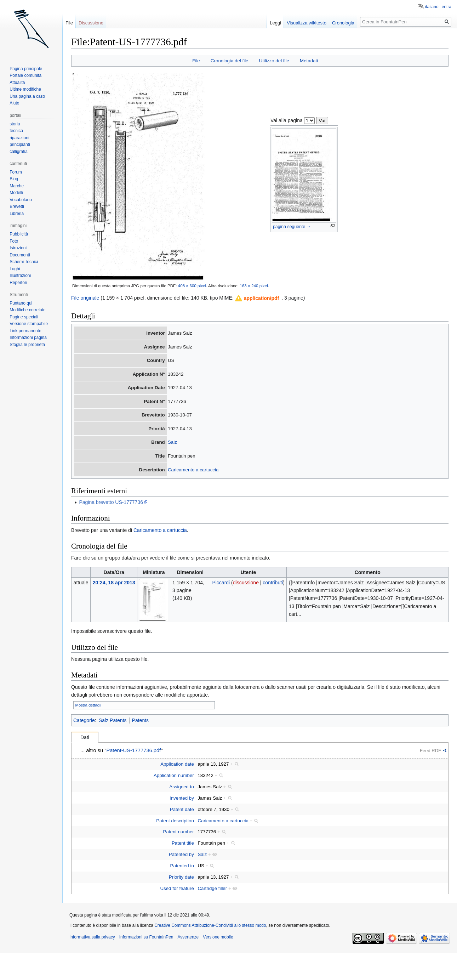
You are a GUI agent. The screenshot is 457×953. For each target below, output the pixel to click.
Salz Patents (113, 720)
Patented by (181, 854)
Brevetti (17, 206)
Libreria (17, 213)
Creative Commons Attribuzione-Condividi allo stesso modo (210, 925)
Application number (174, 775)
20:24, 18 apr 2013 (114, 582)
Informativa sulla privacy (92, 937)
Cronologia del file (229, 60)
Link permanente (25, 330)
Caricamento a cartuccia (193, 469)
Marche (17, 185)
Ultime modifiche (25, 89)
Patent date (182, 809)
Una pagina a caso (27, 96)
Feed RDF (430, 750)
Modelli (16, 192)
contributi (273, 582)
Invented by (182, 798)
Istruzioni (18, 247)
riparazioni (19, 137)
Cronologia (343, 22)
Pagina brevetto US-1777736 (111, 502)
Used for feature (177, 888)
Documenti (20, 255)
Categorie (84, 720)
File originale (85, 298)
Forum (16, 172)
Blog (14, 178)
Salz (172, 442)
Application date (177, 764)
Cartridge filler (212, 888)
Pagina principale (26, 68)
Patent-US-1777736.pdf (133, 750)
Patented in (182, 865)
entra (446, 6)
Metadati (309, 60)
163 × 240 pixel (254, 285)
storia (15, 123)
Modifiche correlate (27, 309)
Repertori (18, 282)
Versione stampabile (29, 323)
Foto (14, 241)
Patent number (178, 831)
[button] (257, 298)
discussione (246, 582)
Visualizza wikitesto (306, 22)
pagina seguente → (292, 226)
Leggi (275, 22)
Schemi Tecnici (24, 261)
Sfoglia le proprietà (27, 344)
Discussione (91, 22)
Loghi (15, 268)
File (196, 60)
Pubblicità (19, 234)
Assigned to (181, 786)
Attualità (17, 82)
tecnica (16, 130)
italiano (432, 6)
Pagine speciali (24, 316)
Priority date (181, 877)
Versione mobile (218, 937)
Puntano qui (21, 303)
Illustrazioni (20, 275)
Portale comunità (25, 75)
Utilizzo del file (274, 60)
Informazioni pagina (28, 337)
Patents (140, 720)
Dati (84, 737)
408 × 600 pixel (192, 285)
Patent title (183, 843)
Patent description (175, 820)
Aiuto (14, 103)
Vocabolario (21, 199)
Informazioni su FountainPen (146, 937)
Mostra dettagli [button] (88, 705)
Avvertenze (188, 937)
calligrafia (19, 151)
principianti (20, 144)
